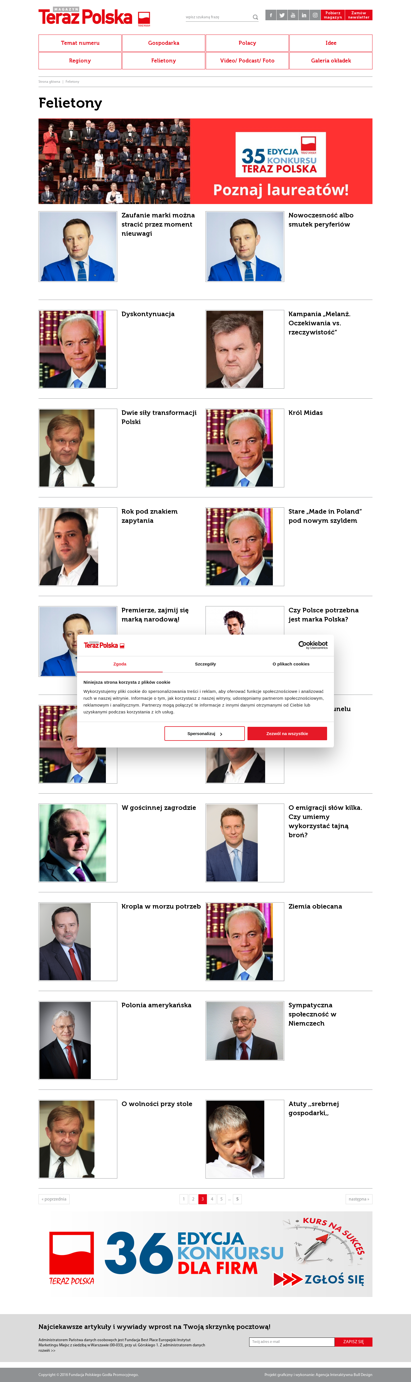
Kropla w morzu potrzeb (161, 906)
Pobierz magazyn (331, 17)
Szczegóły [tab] (205, 663)
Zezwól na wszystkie (287, 733)
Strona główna (49, 82)
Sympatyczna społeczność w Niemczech (313, 1014)
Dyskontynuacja (148, 314)
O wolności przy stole (157, 1104)
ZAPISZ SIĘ (353, 1342)
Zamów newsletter (358, 17)
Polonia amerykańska (157, 1005)
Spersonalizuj (205, 733)
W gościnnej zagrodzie (159, 808)
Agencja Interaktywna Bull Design (344, 1375)
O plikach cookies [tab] (291, 663)
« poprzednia (54, 1199)
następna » (359, 1199)
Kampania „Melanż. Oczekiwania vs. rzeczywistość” (320, 323)
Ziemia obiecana (315, 906)
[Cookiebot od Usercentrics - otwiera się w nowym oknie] (303, 645)
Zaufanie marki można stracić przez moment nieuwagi (158, 224)
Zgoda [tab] (119, 663)
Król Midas (306, 413)
